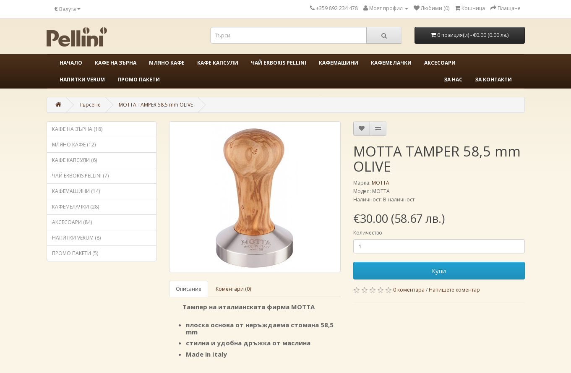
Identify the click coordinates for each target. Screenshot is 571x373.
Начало (71, 62)
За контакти (493, 79)
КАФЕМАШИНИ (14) (76, 191)
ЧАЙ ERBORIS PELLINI (278, 62)
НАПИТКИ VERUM (82, 79)
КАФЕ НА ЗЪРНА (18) (77, 129)
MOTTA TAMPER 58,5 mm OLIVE (156, 104)
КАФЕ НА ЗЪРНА (115, 62)
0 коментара (409, 289)
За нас (453, 79)
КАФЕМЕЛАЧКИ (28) (75, 206)
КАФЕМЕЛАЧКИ (391, 62)
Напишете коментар (454, 289)
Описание (188, 288)
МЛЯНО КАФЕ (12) (74, 144)
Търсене (90, 104)
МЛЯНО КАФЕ (167, 62)
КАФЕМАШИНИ (338, 62)
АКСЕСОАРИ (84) (72, 222)
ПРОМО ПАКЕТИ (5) (75, 253)
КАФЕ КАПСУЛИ (217, 62)
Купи (439, 270)
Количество (367, 232)
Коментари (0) (233, 288)
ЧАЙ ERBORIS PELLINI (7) (80, 175)
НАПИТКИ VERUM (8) (76, 237)
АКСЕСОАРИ (440, 62)
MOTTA (380, 182)
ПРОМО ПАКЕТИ (138, 79)
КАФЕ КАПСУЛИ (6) (74, 160)
